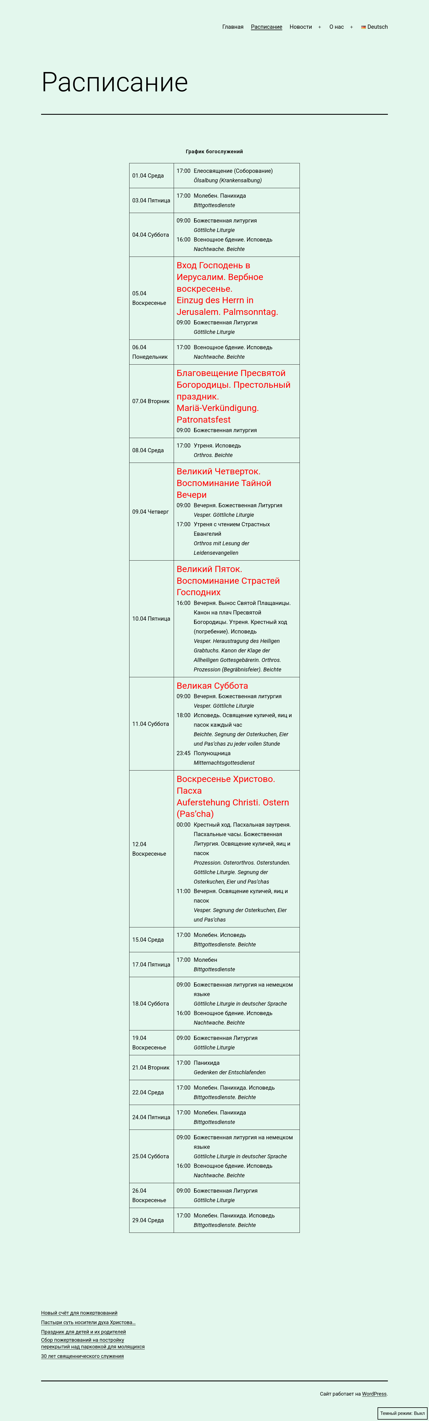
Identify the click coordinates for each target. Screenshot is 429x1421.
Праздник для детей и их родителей (83, 1332)
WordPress (374, 1394)
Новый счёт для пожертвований (79, 1313)
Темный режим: (402, 1413)
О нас (336, 26)
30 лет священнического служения (82, 1356)
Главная (233, 26)
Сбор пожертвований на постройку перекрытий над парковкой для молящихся (93, 1343)
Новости (301, 26)
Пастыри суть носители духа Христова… (88, 1322)
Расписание (266, 26)
